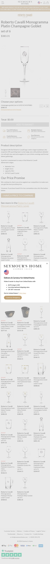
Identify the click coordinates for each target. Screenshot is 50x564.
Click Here (22, 293)
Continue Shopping (13, 297)
